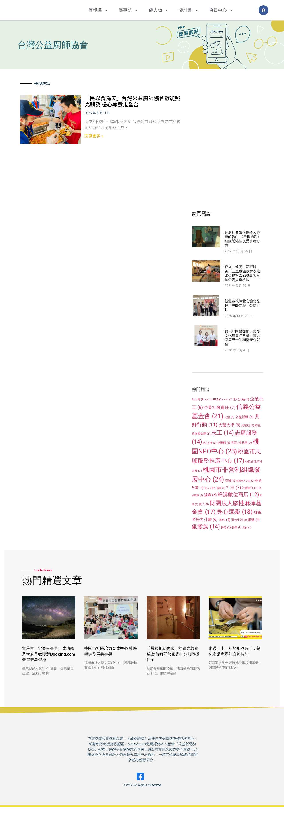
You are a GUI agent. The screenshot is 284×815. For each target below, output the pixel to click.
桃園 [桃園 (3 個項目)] (247, 442)
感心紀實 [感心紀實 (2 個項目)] (209, 442)
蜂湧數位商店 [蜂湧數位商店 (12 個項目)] (238, 494)
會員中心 (221, 10)
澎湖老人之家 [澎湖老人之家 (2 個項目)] (245, 480)
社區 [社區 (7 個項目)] (233, 487)
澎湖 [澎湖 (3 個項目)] (230, 480)
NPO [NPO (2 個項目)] (228, 399)
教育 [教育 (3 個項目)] (236, 442)
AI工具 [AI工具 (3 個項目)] (198, 399)
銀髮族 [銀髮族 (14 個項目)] (206, 526)
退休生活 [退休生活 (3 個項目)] (239, 520)
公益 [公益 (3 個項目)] (229, 417)
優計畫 (189, 10)
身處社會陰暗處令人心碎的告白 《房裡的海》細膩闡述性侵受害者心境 (243, 238)
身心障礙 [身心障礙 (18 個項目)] (234, 511)
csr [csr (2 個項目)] (208, 399)
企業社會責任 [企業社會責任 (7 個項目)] (219, 407)
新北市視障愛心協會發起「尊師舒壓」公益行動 (242, 305)
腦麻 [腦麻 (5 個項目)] (210, 495)
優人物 (159, 10)
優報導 (98, 10)
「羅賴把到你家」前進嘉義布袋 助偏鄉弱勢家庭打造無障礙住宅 (173, 654)
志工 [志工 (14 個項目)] (222, 432)
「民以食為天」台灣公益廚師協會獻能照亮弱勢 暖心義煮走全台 (132, 101)
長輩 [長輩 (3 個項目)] (237, 527)
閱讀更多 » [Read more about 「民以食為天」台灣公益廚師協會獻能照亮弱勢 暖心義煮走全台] (93, 135)
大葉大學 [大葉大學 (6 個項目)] (229, 425)
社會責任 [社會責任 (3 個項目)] (250, 488)
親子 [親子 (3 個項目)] (204, 504)
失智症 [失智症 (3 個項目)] (247, 425)
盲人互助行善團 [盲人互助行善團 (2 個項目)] (214, 488)
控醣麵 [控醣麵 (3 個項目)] (223, 442)
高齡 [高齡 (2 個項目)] (247, 527)
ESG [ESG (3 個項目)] (218, 399)
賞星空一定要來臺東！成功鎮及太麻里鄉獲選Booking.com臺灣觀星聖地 (48, 654)
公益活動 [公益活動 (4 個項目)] (244, 417)
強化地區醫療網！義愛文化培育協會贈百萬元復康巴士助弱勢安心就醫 (242, 337)
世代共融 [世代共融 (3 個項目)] (241, 399)
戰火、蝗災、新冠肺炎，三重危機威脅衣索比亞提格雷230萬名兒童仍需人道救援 (242, 273)
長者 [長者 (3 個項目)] (226, 527)
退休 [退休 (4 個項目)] (224, 520)
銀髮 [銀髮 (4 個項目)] (254, 520)
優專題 (129, 10)
